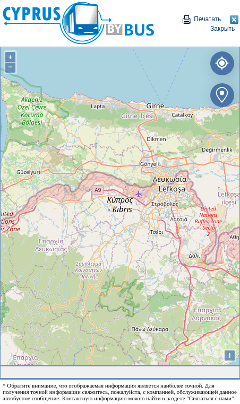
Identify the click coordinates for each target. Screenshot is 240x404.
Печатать (201, 19)
